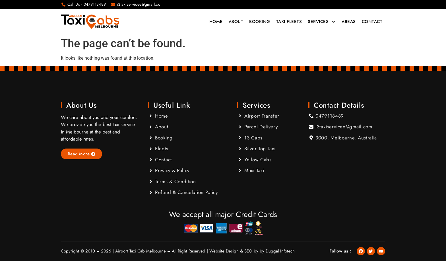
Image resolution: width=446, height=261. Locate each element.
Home (216, 21)
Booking (259, 21)
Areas (349, 21)
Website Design (224, 251)
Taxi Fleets (289, 21)
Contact (372, 21)
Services (322, 22)
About (236, 21)
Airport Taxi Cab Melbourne (140, 251)
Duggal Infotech (280, 251)
